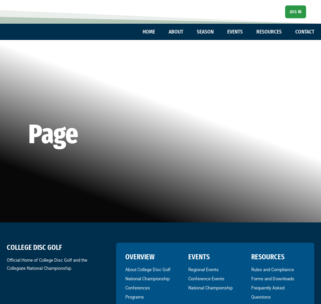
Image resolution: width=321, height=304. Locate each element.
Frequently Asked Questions (267, 292)
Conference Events (206, 279)
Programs (134, 297)
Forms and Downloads (272, 279)
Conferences (137, 288)
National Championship (147, 279)
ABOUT (176, 31)
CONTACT (304, 31)
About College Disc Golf (148, 269)
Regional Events (203, 269)
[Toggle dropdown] (158, 32)
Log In (296, 12)
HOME (149, 31)
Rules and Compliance (272, 269)
